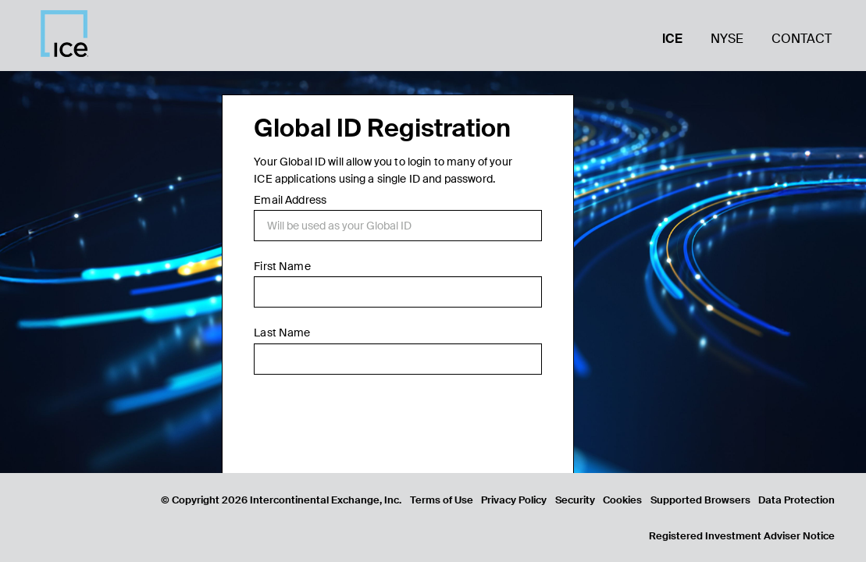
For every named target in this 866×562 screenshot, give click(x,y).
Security (575, 500)
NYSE (727, 38)
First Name (282, 266)
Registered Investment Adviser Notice (742, 535)
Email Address (290, 200)
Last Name (282, 332)
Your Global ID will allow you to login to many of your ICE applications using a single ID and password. (383, 170)
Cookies (622, 500)
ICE (672, 38)
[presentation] (372, 426)
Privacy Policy (514, 500)
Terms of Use (441, 500)
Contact (802, 38)
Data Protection (796, 500)
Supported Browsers (700, 500)
